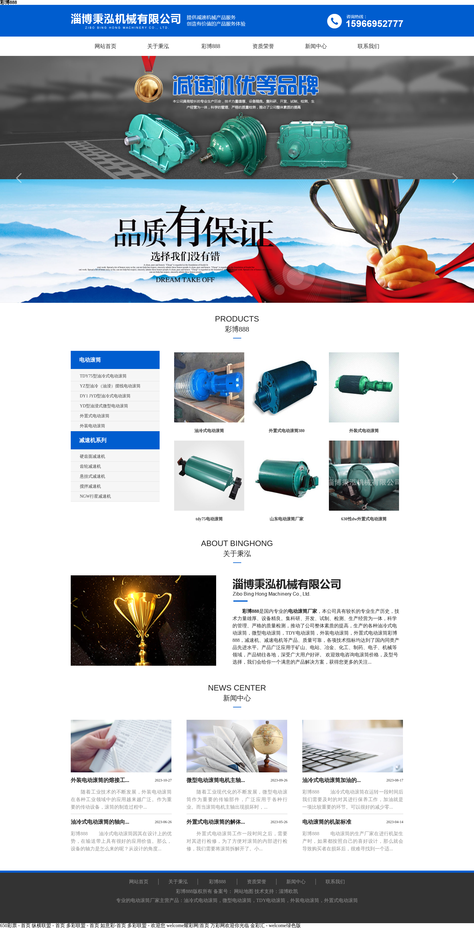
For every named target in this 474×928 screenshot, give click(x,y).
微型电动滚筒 (266, 632)
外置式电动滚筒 (371, 632)
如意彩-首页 (113, 925)
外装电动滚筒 (334, 632)
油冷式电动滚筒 (201, 900)
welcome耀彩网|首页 (188, 925)
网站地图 (243, 891)
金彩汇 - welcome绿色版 (275, 925)
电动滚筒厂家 (145, 900)
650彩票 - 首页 (15, 925)
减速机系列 (92, 440)
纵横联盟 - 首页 (48, 925)
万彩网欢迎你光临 (229, 925)
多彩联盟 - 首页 (82, 925)
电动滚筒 (90, 360)
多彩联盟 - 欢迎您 (146, 925)
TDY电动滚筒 (300, 632)
